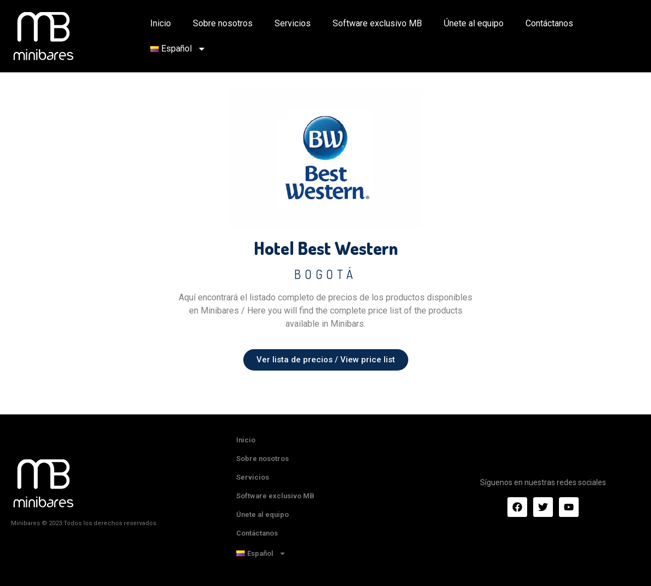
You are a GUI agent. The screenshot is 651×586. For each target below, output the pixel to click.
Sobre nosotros (223, 23)
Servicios (293, 23)
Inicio (160, 23)
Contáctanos (549, 23)
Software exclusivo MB (377, 23)
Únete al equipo (474, 23)
